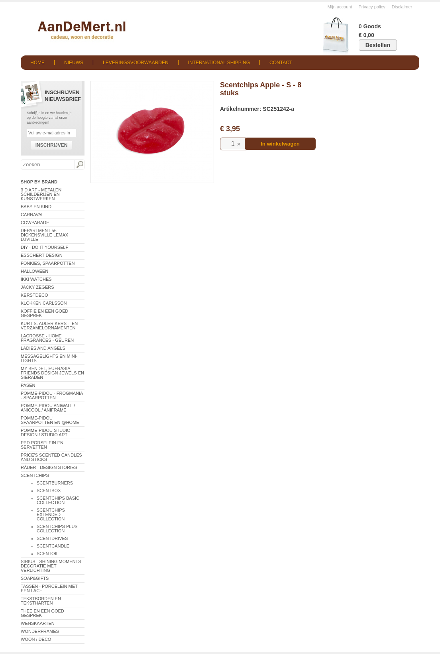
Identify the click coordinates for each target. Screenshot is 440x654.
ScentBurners (55, 483)
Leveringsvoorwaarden (136, 62)
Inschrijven (51, 145)
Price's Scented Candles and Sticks (51, 457)
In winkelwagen (280, 144)
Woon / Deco (36, 639)
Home (37, 62)
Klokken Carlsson (44, 303)
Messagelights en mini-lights (49, 358)
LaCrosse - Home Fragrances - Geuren (47, 338)
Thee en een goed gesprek (42, 613)
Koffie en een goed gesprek (44, 313)
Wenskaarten (38, 623)
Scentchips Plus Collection (57, 528)
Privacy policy (372, 6)
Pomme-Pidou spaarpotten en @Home (50, 420)
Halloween (34, 271)
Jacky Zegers (37, 287)
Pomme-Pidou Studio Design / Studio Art (46, 432)
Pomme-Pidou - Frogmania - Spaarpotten (52, 395)
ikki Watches (36, 279)
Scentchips (35, 475)
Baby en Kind (36, 206)
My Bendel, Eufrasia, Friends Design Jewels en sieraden (52, 373)
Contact (280, 62)
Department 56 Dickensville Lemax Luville (44, 235)
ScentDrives (52, 538)
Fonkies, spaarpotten (48, 263)
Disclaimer (402, 6)
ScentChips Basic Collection (58, 500)
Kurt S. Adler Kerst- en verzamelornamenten (49, 325)
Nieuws (73, 62)
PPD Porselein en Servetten (42, 444)
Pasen (28, 385)
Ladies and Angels (43, 348)
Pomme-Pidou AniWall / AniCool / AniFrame (48, 407)
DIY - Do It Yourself (44, 247)
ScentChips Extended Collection (51, 514)
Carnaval (32, 214)
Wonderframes (40, 631)
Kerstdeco (34, 295)
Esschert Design (42, 255)
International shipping (219, 62)
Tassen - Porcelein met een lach (49, 588)
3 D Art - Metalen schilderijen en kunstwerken (41, 194)
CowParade (35, 222)
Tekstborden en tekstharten (41, 600)
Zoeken (79, 164)
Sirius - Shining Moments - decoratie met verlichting (52, 566)
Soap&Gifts (35, 578)
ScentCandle (53, 546)
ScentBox (49, 490)
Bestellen (377, 45)
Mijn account (340, 6)
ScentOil (48, 553)
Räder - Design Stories (49, 467)
